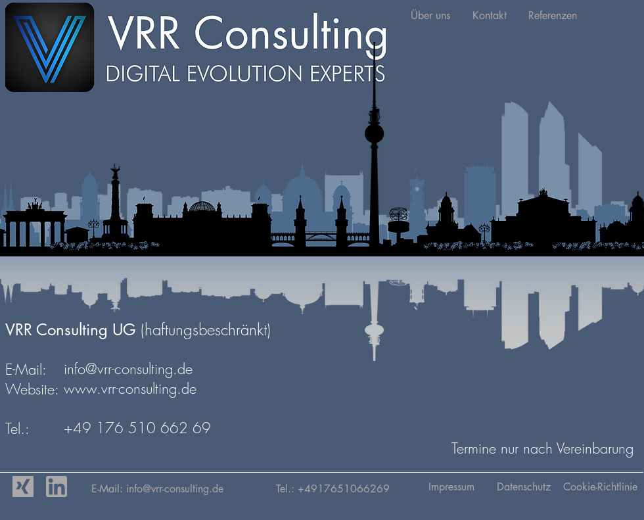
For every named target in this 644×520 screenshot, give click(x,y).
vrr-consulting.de (213, 489)
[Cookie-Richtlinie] (600, 487)
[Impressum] (451, 487)
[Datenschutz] (523, 487)
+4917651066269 (344, 489)
